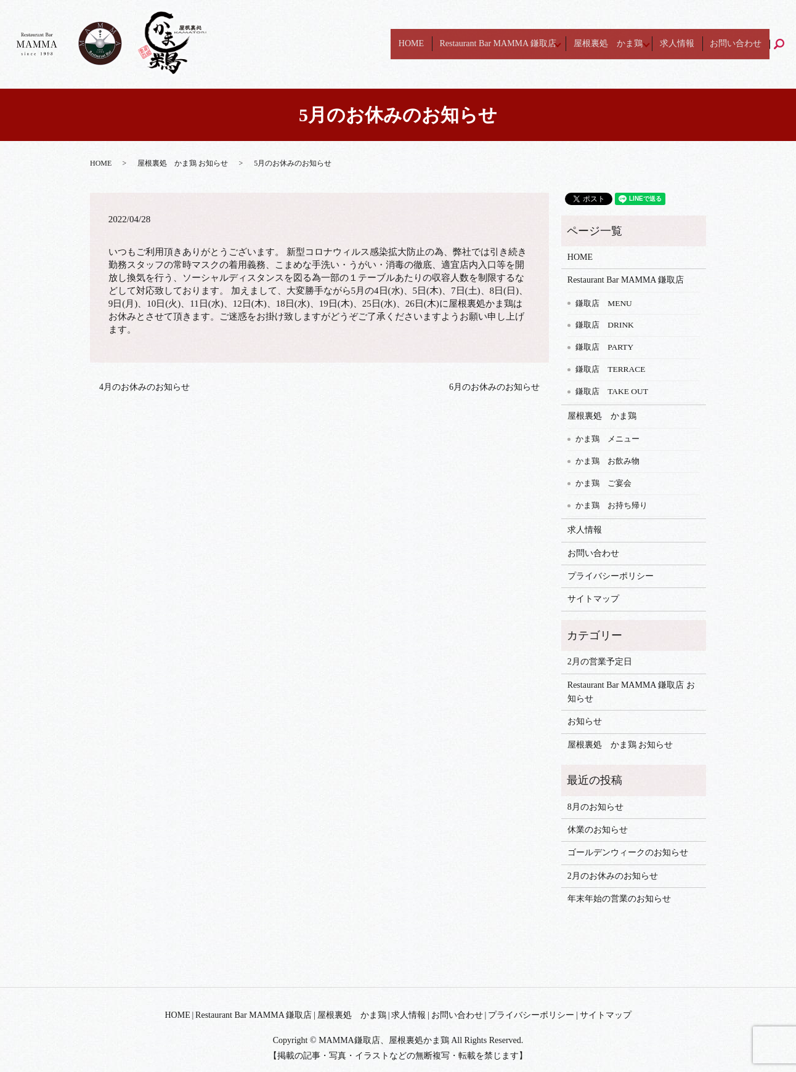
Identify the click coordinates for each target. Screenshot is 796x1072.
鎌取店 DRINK (604, 324)
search (787, 44)
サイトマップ (593, 598)
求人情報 (695, 44)
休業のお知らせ (597, 829)
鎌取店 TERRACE (610, 369)
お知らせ (584, 721)
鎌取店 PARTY (604, 347)
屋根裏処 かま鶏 (626, 44)
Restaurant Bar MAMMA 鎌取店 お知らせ (631, 691)
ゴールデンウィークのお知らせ (627, 852)
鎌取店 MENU (603, 303)
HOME (442, 44)
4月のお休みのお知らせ (144, 387)
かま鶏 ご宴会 (603, 483)
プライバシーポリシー (610, 576)
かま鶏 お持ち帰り (611, 505)
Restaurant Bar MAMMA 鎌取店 (516, 44)
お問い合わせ (742, 44)
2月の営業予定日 (599, 661)
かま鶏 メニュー (607, 438)
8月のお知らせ (595, 807)
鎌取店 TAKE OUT (611, 391)
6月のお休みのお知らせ (494, 387)
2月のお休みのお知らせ (612, 876)
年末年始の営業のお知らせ (619, 898)
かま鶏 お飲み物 (607, 460)
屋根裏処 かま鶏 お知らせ (182, 163)
